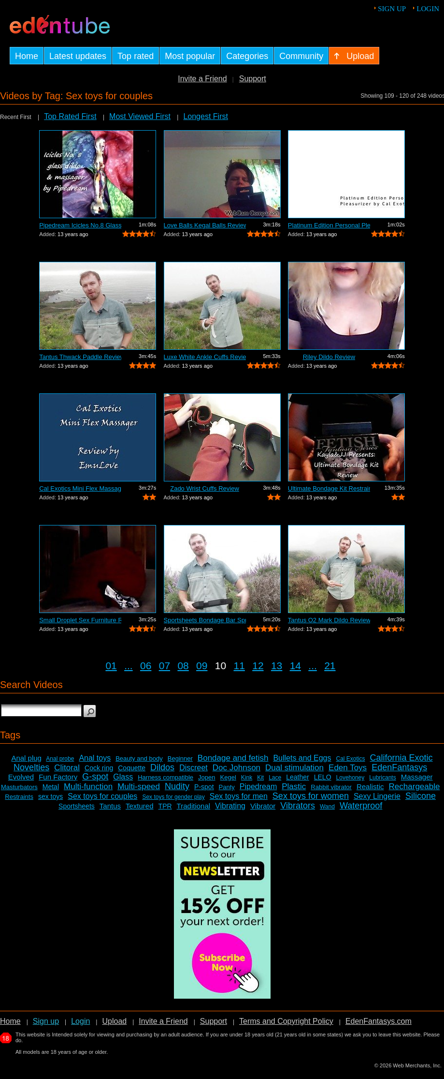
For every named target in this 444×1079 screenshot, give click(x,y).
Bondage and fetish (233, 758)
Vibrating (230, 806)
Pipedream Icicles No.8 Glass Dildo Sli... (80, 225)
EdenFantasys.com (378, 1021)
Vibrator (262, 806)
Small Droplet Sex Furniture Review (80, 620)
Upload (114, 1021)
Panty (227, 787)
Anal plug (26, 758)
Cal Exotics (350, 758)
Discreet (193, 768)
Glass (123, 777)
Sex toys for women (310, 796)
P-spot (204, 787)
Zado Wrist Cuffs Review (204, 488)
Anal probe (60, 758)
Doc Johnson (236, 767)
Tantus (110, 806)
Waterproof (361, 805)
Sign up (392, 9)
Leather (297, 777)
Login (427, 9)
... (128, 665)
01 (110, 665)
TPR (165, 806)
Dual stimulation (294, 767)
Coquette (131, 768)
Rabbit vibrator (331, 787)
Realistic (370, 786)
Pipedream (258, 786)
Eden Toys (348, 767)
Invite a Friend (202, 79)
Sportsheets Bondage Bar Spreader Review (205, 620)
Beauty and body (139, 758)
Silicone (420, 796)
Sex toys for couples (102, 796)
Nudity (177, 786)
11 (239, 665)
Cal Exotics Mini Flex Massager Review (80, 488)
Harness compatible (165, 777)
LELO (322, 777)
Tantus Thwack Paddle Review (80, 356)
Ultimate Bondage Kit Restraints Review (329, 488)
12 (257, 665)
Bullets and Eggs (302, 758)
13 (276, 665)
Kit (260, 777)
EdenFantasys (399, 767)
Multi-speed (138, 786)
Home (10, 1021)
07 (164, 665)
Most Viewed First (140, 116)
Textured (140, 806)
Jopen (206, 777)
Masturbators (19, 787)
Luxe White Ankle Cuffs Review (205, 356)
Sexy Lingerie (377, 796)
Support (252, 79)
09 (201, 665)
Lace (275, 777)
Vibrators (297, 805)
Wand (327, 806)
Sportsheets (76, 806)
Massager (417, 777)
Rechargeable (414, 786)
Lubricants (382, 777)
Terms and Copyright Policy (286, 1021)
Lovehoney (350, 777)
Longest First (205, 116)
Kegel (228, 777)
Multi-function (88, 786)
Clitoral (67, 767)
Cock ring (99, 768)
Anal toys (95, 758)
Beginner (180, 758)
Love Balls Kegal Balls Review (205, 225)
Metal (51, 787)
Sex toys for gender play (173, 797)
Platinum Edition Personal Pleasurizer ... (329, 225)
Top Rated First (70, 116)
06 (145, 665)
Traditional (193, 806)
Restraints (19, 796)
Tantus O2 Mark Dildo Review (329, 620)
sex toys (50, 796)
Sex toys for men (239, 796)
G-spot (95, 776)
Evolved (21, 777)
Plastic (294, 786)
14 (295, 665)
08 (182, 665)
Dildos (162, 767)
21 (329, 665)
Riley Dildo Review (329, 356)
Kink (246, 777)
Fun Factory (58, 777)
